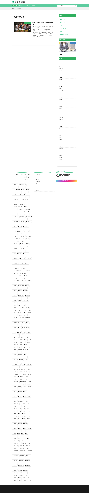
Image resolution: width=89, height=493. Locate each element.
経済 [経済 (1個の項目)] (19, 418)
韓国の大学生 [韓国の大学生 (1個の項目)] (22, 448)
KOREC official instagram (67, 180)
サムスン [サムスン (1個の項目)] (15, 226)
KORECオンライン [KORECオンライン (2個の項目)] (23, 184)
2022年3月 (60, 137)
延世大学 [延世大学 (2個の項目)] (15, 349)
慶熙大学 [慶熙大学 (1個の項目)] (15, 354)
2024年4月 (60, 81)
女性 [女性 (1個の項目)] (24, 332)
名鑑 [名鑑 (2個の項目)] (25, 312)
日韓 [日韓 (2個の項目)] (19, 384)
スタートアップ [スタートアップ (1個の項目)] (28, 228)
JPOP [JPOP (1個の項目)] (18, 179)
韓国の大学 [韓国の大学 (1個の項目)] (15, 448)
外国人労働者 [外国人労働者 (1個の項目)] (22, 317)
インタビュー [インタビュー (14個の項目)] (30, 201)
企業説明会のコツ (37, 181)
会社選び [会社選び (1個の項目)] (15, 300)
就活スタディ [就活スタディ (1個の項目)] (16, 339)
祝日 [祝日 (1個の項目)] (29, 411)
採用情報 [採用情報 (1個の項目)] (21, 359)
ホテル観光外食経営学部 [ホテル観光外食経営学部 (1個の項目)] (17, 270)
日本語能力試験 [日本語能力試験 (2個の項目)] (23, 381)
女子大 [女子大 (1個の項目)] (15, 332)
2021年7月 (60, 155)
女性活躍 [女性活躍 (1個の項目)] (28, 332)
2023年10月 (61, 95)
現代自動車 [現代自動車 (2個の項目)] (15, 408)
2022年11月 (61, 119)
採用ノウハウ (62, 19)
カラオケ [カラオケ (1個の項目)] (15, 214)
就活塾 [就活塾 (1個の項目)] (21, 339)
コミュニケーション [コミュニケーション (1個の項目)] (17, 221)
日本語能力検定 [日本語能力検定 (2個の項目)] (16, 381)
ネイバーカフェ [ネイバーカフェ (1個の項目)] (22, 248)
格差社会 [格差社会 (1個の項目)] (20, 391)
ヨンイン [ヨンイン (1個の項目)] (23, 278)
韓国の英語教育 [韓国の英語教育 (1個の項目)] (16, 455)
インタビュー (62, 22)
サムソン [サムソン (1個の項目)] (20, 226)
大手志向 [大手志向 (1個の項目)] (15, 327)
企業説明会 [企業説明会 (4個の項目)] (15, 297)
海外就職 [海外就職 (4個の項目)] (27, 401)
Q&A (61, 25)
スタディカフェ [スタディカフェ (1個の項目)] (21, 228)
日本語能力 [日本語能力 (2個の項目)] (26, 379)
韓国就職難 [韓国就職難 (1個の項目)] (26, 470)
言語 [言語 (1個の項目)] (24, 430)
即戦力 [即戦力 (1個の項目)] (19, 310)
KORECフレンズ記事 (64, 34)
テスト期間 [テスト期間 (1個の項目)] (26, 246)
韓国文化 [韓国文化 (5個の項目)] (15, 472)
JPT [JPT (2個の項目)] (22, 179)
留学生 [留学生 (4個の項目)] (20, 411)
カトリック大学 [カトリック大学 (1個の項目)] (22, 211)
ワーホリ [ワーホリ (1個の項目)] (15, 285)
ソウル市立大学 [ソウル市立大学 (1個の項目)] (29, 236)
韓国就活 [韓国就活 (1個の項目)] (15, 470)
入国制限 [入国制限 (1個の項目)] (15, 302)
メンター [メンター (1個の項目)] (26, 275)
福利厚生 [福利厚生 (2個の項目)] (15, 413)
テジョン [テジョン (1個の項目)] (27, 243)
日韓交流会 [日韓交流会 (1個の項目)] (29, 384)
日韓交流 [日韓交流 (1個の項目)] (23, 384)
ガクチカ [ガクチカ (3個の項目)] (20, 214)
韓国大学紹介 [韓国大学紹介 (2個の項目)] (16, 467)
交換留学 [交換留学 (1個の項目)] (20, 290)
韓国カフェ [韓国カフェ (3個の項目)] (22, 455)
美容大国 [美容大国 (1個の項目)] (19, 421)
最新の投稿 (36, 188)
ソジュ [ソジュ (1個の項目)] (23, 238)
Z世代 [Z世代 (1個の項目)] (28, 194)
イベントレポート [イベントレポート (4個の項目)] (16, 201)
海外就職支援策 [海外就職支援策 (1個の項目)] (16, 403)
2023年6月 (60, 104)
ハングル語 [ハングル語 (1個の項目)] (28, 251)
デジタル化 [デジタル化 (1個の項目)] (15, 248)
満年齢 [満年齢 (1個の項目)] (29, 403)
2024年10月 (61, 68)
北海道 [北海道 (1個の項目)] (15, 310)
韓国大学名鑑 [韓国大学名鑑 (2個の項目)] (28, 465)
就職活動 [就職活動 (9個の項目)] (26, 344)
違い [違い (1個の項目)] (19, 435)
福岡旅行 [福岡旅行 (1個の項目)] (24, 413)
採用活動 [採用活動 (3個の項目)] (27, 359)
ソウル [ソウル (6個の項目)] (27, 233)
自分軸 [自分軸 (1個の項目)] (24, 421)
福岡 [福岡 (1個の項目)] (19, 413)
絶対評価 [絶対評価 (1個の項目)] (28, 418)
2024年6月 (60, 77)
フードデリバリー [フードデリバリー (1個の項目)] (16, 263)
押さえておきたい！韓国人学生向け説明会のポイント (67, 53)
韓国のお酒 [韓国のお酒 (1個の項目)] (22, 445)
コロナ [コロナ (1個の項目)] (23, 221)
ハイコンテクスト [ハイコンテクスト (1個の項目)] (16, 251)
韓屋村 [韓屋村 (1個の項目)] (30, 477)
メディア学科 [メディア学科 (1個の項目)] (20, 275)
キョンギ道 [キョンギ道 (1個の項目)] (22, 216)
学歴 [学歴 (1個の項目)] (18, 334)
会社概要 (36, 183)
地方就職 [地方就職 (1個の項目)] (20, 315)
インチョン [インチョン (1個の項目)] (26, 206)
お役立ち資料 (49, 1)
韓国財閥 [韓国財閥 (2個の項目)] (24, 477)
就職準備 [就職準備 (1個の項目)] (15, 347)
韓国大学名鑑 (43, 1)
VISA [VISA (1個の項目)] (24, 194)
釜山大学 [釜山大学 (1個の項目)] (24, 438)
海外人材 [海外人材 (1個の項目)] (15, 401)
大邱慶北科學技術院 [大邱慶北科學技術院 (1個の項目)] (26, 327)
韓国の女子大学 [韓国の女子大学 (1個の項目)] (22, 450)
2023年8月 (60, 99)
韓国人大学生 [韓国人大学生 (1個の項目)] (16, 460)
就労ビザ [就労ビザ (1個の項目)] (22, 337)
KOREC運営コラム (28, 22)
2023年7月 (60, 101)
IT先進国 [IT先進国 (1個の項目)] (24, 177)
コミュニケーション (27, 5)
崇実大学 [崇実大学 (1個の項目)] (30, 347)
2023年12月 (61, 90)
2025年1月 (60, 61)
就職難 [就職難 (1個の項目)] (20, 347)
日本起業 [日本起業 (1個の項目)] (29, 381)
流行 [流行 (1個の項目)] (29, 396)
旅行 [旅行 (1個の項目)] (26, 366)
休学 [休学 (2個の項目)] (20, 297)
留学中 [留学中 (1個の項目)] (28, 408)
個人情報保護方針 (37, 185)
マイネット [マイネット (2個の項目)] (30, 273)
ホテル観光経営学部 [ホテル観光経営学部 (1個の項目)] (27, 270)
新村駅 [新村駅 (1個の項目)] (22, 366)
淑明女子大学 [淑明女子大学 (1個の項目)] (23, 403)
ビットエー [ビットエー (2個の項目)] (29, 258)
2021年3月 (60, 164)
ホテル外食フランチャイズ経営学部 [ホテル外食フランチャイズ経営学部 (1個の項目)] (19, 268)
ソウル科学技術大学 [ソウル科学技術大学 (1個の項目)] (17, 238)
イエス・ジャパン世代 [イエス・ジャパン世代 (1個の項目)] (25, 199)
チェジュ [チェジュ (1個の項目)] (22, 243)
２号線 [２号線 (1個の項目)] (30, 480)
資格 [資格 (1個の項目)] (26, 433)
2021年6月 (60, 157)
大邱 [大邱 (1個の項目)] (19, 327)
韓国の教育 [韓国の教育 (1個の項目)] (15, 453)
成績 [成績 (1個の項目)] (25, 354)
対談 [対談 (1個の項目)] (14, 337)
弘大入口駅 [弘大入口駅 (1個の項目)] (26, 349)
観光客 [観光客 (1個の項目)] (15, 430)
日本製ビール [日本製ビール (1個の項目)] (21, 376)
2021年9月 (60, 150)
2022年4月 (60, 135)
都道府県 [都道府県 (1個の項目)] (15, 438)
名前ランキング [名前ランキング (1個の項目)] (20, 312)
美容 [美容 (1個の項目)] (14, 421)
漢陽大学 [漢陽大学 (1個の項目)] (24, 406)
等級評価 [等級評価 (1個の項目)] (15, 418)
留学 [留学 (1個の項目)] (24, 408)
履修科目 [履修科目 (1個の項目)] (24, 347)
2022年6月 (60, 130)
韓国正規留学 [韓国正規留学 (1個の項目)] (16, 475)
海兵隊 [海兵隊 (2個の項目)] (21, 398)
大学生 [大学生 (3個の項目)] (28, 322)
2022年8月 (60, 126)
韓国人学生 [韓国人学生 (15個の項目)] (22, 460)
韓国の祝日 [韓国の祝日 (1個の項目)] (21, 453)
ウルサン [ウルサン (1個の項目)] (15, 209)
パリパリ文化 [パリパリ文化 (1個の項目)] (26, 253)
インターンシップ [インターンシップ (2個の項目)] (22, 204)
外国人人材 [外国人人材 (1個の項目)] (15, 317)
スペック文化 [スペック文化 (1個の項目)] (20, 231)
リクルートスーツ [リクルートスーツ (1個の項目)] (16, 280)
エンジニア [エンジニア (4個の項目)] (20, 209)
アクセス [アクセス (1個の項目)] (23, 196)
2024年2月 (60, 86)
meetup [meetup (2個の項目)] (23, 189)
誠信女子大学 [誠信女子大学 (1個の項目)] (29, 430)
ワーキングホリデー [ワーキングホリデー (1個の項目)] (25, 283)
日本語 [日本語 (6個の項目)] (15, 379)
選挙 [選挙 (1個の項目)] (28, 435)
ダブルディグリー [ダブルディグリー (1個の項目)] (24, 241)
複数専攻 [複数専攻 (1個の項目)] (15, 428)
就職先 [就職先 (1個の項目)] (21, 344)
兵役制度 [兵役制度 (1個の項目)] (15, 305)
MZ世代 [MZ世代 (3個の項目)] (28, 189)
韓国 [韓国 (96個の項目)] (29, 443)
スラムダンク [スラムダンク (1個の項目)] (21, 233)
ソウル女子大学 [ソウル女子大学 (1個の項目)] (22, 236)
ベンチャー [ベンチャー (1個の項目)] (22, 265)
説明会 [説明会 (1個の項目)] (15, 433)
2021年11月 (61, 146)
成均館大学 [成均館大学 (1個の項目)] (20, 354)
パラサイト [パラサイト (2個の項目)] (20, 253)
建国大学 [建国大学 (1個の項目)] (20, 349)
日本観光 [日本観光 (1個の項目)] (27, 376)
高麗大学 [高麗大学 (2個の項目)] (24, 480)
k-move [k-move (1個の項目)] (26, 179)
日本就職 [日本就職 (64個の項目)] (20, 371)
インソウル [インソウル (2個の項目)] (23, 201)
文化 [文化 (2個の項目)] (24, 364)
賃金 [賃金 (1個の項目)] (22, 433)
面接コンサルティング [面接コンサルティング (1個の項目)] (17, 443)
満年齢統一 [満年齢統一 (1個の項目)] (15, 406)
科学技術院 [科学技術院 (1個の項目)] (24, 416)
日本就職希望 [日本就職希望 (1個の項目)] (24, 374)
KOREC (21, 5)
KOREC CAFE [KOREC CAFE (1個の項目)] (16, 184)
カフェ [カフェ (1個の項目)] (29, 211)
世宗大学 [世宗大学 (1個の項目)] (27, 285)
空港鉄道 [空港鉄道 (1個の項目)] (29, 416)
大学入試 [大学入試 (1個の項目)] (23, 322)
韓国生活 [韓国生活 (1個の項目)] (21, 475)
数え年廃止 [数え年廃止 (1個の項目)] (15, 364)
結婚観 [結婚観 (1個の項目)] (24, 418)
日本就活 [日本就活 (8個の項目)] (15, 371)
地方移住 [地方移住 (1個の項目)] (25, 315)
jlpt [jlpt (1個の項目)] (28, 177)
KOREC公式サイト (62, 1)
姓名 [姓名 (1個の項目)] (14, 334)
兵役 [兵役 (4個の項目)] (29, 302)
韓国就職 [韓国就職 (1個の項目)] (20, 470)
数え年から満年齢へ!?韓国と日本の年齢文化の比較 (42, 23)
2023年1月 (60, 115)
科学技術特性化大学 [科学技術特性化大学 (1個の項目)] (17, 416)
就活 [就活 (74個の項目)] (27, 337)
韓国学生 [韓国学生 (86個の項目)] (27, 467)
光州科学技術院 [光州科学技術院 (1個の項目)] (25, 300)
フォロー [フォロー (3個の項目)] (27, 260)
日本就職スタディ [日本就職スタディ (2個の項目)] (16, 374)
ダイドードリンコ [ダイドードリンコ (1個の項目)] (16, 241)
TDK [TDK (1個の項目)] (20, 194)
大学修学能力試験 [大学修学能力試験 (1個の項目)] (16, 322)
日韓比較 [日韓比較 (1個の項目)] (15, 386)
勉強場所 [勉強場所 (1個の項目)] (27, 307)
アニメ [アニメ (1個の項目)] (28, 196)
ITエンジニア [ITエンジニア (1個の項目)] (19, 177)
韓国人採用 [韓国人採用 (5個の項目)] (28, 460)
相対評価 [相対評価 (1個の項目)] (24, 411)
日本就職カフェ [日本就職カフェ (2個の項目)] (26, 371)
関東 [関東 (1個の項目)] (14, 440)
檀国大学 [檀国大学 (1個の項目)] (15, 396)
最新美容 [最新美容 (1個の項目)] (30, 386)
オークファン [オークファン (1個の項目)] (16, 211)
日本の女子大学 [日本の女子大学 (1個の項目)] (22, 369)
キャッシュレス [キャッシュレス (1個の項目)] (26, 214)
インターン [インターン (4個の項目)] (15, 204)
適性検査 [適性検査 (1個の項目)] (24, 435)
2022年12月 (61, 117)
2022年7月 (60, 128)
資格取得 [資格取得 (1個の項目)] (15, 435)
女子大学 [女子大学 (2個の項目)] (19, 332)
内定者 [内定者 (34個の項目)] (24, 305)
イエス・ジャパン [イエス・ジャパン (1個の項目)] (16, 199)
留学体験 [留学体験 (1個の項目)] (15, 411)
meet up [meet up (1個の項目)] (18, 189)
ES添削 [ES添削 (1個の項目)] (22, 174)
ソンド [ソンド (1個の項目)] (28, 238)
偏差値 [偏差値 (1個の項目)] (20, 300)
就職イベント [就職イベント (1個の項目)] (16, 342)
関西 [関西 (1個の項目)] (18, 440)
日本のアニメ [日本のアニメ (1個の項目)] (16, 369)
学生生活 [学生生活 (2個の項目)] (22, 334)
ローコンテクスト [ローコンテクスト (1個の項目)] (16, 283)
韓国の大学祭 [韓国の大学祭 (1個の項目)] (16, 450)
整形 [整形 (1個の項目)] (20, 364)
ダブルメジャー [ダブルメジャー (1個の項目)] (16, 243)
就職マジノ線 (19, 8)
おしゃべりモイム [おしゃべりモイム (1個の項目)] (16, 196)
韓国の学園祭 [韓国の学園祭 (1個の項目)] (30, 450)
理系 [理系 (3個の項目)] (20, 408)
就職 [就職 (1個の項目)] (30, 339)
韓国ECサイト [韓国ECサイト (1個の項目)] (16, 445)
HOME (14, 8)
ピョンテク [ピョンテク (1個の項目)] (21, 260)
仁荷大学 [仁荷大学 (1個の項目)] (15, 295)
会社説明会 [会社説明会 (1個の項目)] (25, 297)
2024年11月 (61, 66)
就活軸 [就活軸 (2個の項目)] (26, 339)
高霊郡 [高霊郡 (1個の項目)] (20, 480)
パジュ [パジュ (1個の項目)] (15, 253)
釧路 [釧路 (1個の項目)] (28, 438)
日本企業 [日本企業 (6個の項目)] (29, 369)
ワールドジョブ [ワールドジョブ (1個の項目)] (21, 285)
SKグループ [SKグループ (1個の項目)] (15, 194)
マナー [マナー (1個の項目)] (15, 275)
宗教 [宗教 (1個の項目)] (27, 334)
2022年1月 (60, 141)
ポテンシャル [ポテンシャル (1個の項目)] (16, 273)
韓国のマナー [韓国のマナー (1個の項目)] (28, 445)
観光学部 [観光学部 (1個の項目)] (30, 428)
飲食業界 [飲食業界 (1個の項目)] (15, 480)
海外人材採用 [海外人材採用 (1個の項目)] (21, 401)
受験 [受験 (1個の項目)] (14, 312)
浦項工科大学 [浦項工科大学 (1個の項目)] (16, 398)
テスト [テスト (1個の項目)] (15, 246)
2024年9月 (60, 70)
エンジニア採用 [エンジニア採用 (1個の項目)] (27, 209)
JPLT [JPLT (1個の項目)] (14, 179)
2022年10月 (61, 121)
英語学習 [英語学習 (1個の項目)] (25, 423)
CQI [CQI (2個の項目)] (17, 174)
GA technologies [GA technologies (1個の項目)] (27, 174)
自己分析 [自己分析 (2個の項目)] (15, 423)
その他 (61, 31)
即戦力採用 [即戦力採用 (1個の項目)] (24, 310)
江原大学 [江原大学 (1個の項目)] (20, 396)
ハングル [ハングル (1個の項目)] (23, 251)
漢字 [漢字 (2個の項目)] (20, 406)
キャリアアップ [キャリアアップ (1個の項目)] (16, 216)
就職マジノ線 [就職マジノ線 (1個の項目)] (16, 344)
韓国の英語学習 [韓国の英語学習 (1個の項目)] (28, 453)
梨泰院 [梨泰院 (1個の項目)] (25, 391)
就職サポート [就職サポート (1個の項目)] (22, 342)
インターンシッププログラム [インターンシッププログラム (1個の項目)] (18, 206)
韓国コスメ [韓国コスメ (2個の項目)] (28, 455)
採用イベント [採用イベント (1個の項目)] (16, 359)
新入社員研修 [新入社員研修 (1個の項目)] (29, 364)
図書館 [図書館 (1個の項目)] (30, 312)
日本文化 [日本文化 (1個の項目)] (29, 374)
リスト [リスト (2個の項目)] (23, 280)
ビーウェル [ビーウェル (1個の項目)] (15, 260)
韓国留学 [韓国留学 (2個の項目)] (27, 475)
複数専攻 (33, 5)
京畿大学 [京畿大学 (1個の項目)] (25, 290)
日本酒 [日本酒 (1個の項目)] (15, 384)
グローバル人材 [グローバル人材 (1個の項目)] (29, 216)
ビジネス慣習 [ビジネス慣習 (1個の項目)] (23, 258)
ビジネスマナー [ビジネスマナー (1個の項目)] (16, 258)
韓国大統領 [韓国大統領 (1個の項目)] (22, 467)
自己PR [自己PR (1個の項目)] (28, 421)
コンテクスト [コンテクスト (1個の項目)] (29, 221)
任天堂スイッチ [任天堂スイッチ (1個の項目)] (21, 295)
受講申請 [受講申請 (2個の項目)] (30, 310)
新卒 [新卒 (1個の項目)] (14, 366)
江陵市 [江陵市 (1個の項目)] (25, 396)
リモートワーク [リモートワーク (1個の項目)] (28, 280)
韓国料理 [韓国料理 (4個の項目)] (20, 472)
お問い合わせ (55, 1)
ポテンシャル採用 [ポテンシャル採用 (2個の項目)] (23, 273)
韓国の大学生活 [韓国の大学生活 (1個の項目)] (28, 448)
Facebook (69, 1)
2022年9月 (60, 124)
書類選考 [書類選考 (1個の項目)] (24, 386)
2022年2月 (60, 139)
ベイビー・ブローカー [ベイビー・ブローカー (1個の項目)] (25, 263)
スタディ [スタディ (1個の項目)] (15, 228)
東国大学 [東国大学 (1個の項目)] (15, 391)
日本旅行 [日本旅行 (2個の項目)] (15, 376)
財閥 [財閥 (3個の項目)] (19, 433)
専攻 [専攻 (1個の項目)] (18, 337)
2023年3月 (60, 110)
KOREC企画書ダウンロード (39, 174)
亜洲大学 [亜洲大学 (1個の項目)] (15, 290)
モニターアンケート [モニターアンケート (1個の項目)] (17, 278)
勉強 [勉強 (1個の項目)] (23, 307)
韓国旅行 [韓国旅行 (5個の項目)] (25, 472)
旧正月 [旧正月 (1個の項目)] (20, 386)
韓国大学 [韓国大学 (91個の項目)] (15, 465)
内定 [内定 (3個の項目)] (19, 305)
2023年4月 (60, 108)
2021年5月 (60, 159)
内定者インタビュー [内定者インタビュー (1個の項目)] (17, 307)
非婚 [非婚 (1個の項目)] (22, 440)
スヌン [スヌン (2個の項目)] (15, 231)
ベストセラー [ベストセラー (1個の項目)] (16, 265)
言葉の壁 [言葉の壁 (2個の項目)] (19, 430)
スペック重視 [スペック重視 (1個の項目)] (27, 231)
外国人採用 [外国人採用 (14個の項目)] (28, 317)
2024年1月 (60, 88)
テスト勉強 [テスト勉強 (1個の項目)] (20, 246)
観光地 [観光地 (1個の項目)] (25, 428)
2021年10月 (61, 148)
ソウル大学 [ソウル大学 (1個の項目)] (15, 236)
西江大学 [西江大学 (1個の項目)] (20, 428)
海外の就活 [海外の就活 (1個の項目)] (26, 398)
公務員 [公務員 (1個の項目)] (25, 302)
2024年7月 (60, 75)
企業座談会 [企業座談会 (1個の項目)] (28, 295)
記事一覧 (37, 1)
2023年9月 (60, 97)
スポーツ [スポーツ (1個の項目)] (15, 233)
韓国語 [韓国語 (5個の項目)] (20, 477)
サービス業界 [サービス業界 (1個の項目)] (26, 226)
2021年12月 (61, 144)
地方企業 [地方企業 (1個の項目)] (15, 315)
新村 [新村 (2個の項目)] (18, 366)
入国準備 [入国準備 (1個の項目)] (20, 302)
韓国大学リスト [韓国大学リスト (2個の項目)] (21, 465)
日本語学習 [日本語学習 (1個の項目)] (20, 379)
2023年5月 (60, 106)
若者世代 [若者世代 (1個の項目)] (20, 423)
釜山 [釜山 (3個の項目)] (19, 438)
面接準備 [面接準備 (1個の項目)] (24, 443)
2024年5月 (60, 79)
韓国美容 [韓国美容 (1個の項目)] (15, 477)
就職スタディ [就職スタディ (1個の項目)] (29, 342)
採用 (19, 5)
